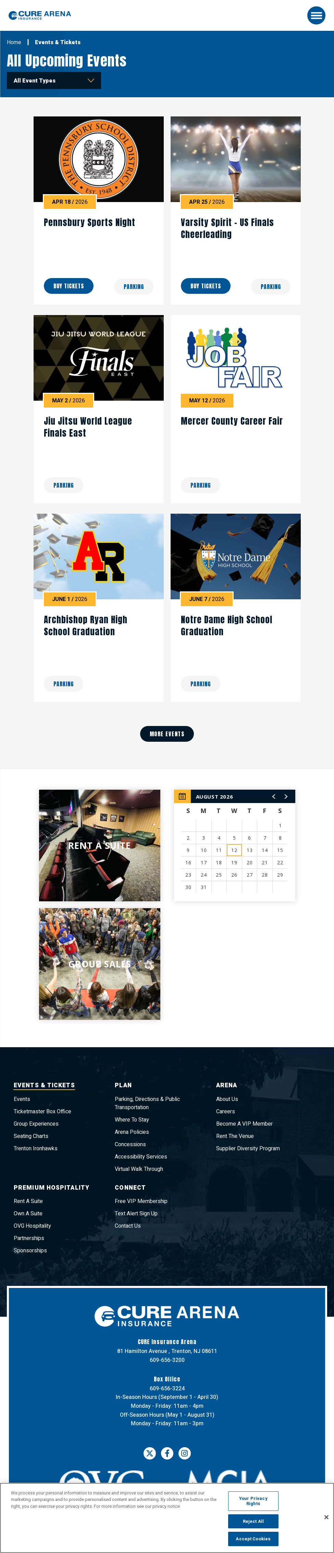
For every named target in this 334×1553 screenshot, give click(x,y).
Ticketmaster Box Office (42, 1111)
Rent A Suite (28, 1202)
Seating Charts (31, 1136)
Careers (225, 1111)
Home (14, 42)
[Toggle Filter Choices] (54, 80)
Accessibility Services (141, 1157)
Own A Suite (28, 1214)
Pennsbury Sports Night (89, 222)
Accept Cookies (253, 1539)
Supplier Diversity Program (248, 1148)
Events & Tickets (46, 1085)
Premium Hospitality (52, 1188)
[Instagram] (184, 1456)
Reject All (253, 1521)
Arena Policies (132, 1132)
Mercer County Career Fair (232, 421)
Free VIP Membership (141, 1202)
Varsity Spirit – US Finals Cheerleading (227, 228)
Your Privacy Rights (253, 1501)
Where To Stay (132, 1120)
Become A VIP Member (244, 1124)
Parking (134, 287)
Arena (227, 1085)
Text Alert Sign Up (136, 1214)
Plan (124, 1085)
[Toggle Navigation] (316, 16)
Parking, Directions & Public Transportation (147, 1103)
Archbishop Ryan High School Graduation (85, 625)
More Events (167, 734)
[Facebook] (167, 1456)
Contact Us (128, 1226)
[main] (167, 542)
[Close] (326, 1517)
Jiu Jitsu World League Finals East (88, 427)
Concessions (130, 1144)
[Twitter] (150, 1456)
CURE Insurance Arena (43, 15)
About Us (227, 1099)
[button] (274, 796)
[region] (234, 845)
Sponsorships (30, 1251)
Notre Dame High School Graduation (226, 625)
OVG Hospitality (32, 1226)
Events (22, 1099)
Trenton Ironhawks (36, 1148)
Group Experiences (36, 1124)
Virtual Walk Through (139, 1169)
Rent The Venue (235, 1136)
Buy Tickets (68, 287)
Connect (131, 1188)
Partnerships (29, 1239)
